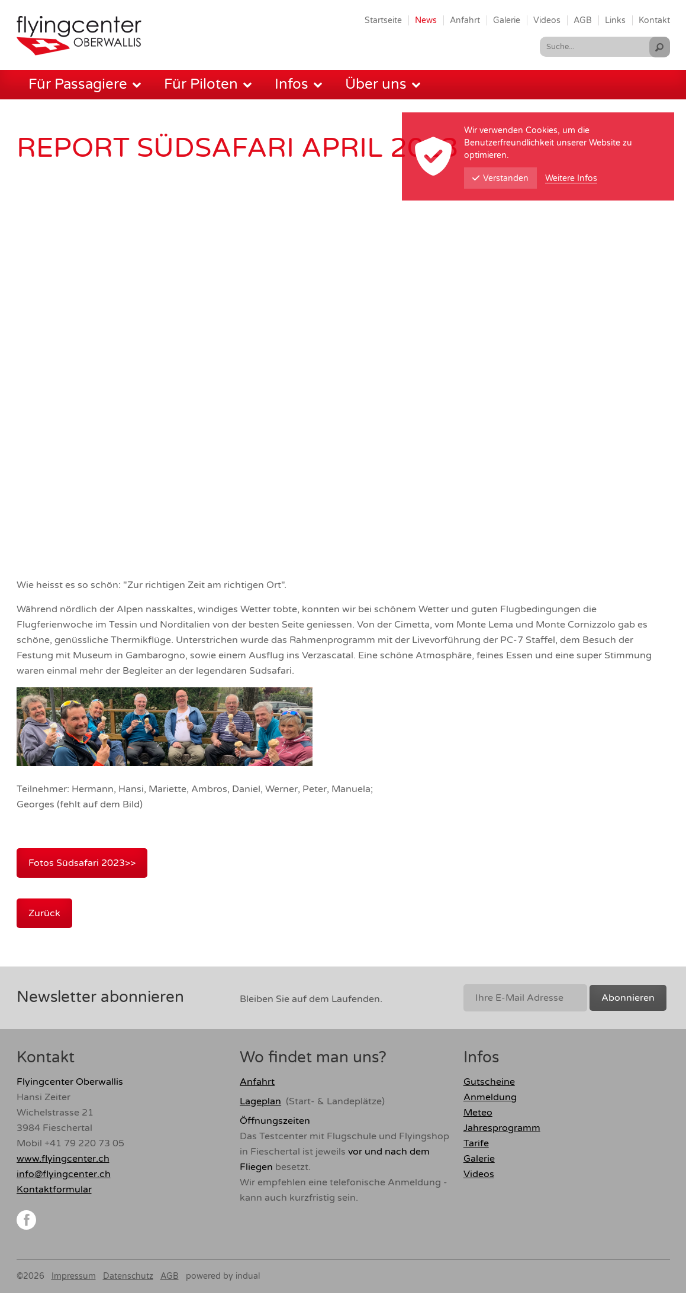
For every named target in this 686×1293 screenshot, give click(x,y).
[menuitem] (383, 20)
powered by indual (223, 1276)
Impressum (73, 1276)
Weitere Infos (571, 178)
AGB (169, 1276)
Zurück (44, 913)
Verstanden (500, 178)
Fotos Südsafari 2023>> (82, 863)
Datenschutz (128, 1276)
